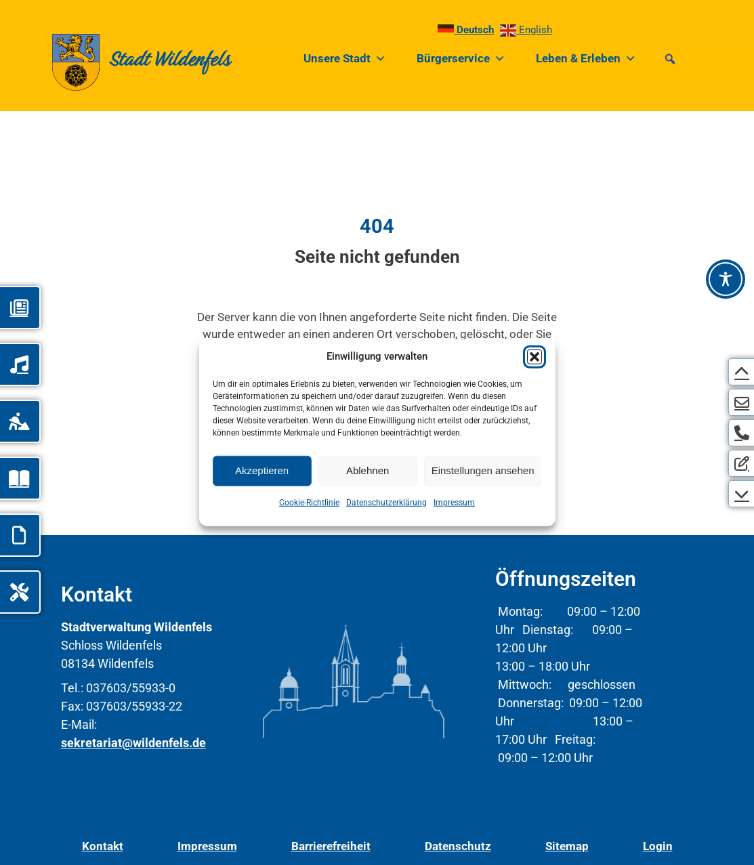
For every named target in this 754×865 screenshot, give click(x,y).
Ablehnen (367, 470)
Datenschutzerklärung (386, 502)
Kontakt (102, 846)
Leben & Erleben (586, 58)
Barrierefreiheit (331, 846)
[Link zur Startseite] (116, 59)
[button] (534, 356)
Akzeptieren (262, 470)
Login (658, 846)
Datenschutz (458, 846)
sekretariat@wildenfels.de (133, 743)
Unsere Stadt (344, 58)
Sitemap (567, 846)
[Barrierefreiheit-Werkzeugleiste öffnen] (725, 279)
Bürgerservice (461, 58)
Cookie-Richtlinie (309, 502)
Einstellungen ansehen (483, 470)
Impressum (454, 502)
